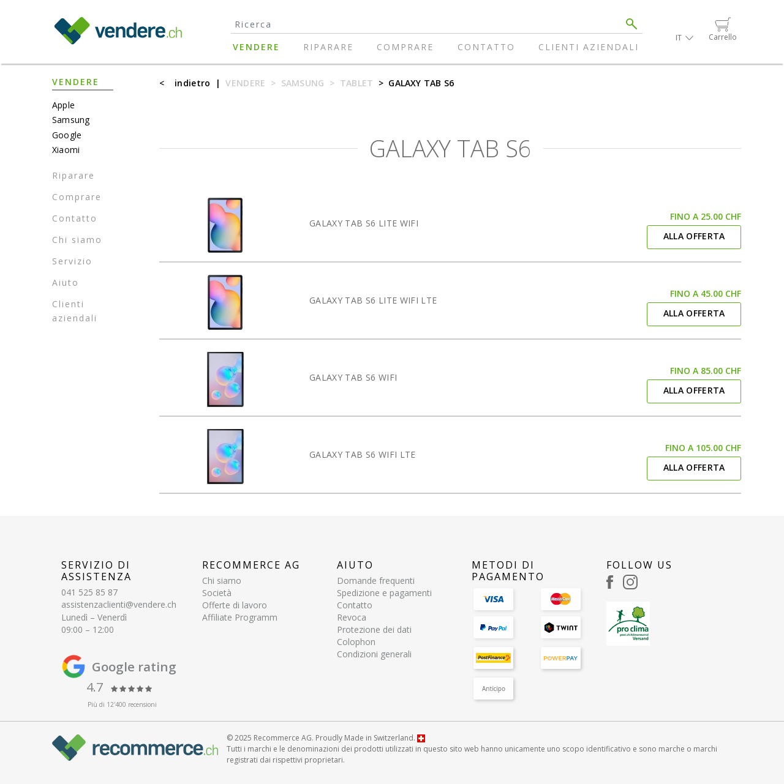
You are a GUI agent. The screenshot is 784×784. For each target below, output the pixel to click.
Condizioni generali (374, 654)
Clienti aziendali (588, 47)
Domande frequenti (376, 580)
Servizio (72, 261)
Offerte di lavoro (234, 605)
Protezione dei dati (374, 629)
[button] (684, 38)
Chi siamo (77, 239)
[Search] (426, 24)
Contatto (486, 47)
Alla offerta (694, 236)
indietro (192, 83)
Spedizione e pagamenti (384, 593)
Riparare (328, 47)
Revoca (351, 617)
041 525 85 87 (89, 592)
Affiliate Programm (239, 617)
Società (217, 593)
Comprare (405, 47)
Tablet (357, 83)
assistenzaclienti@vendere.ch (118, 604)
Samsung (303, 83)
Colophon (356, 642)
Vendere (256, 47)
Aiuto (65, 282)
